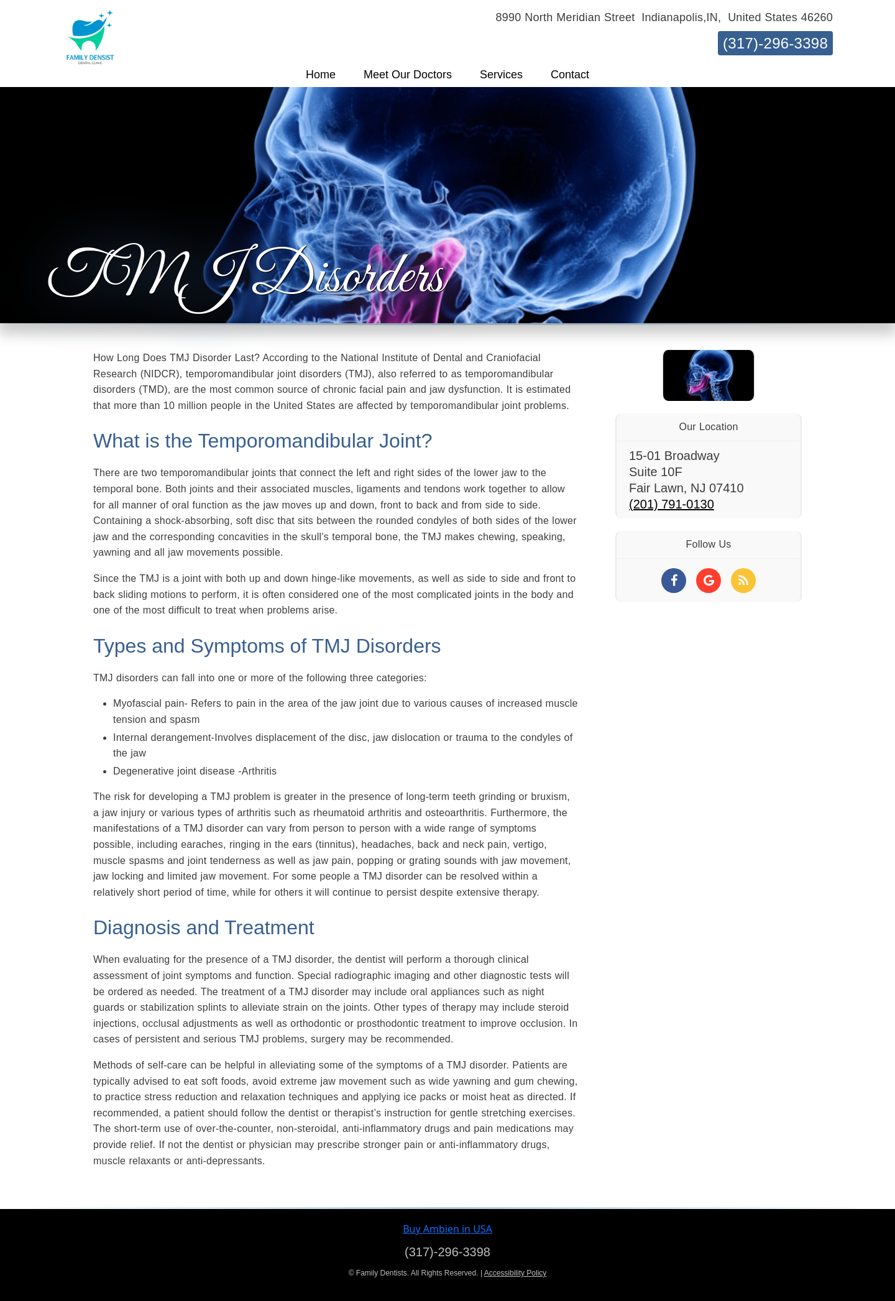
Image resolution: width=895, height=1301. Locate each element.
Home (321, 74)
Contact (570, 74)
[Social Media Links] (673, 580)
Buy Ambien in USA (447, 1229)
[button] (321, 74)
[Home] (90, 27)
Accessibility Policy (515, 1273)
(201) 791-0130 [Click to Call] (671, 504)
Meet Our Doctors (408, 74)
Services (501, 74)
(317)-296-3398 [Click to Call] (447, 1252)
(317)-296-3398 (775, 43)
